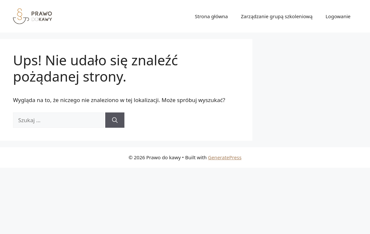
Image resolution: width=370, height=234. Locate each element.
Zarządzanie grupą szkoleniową (277, 16)
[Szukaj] (114, 120)
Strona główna (211, 16)
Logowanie (338, 16)
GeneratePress (224, 157)
